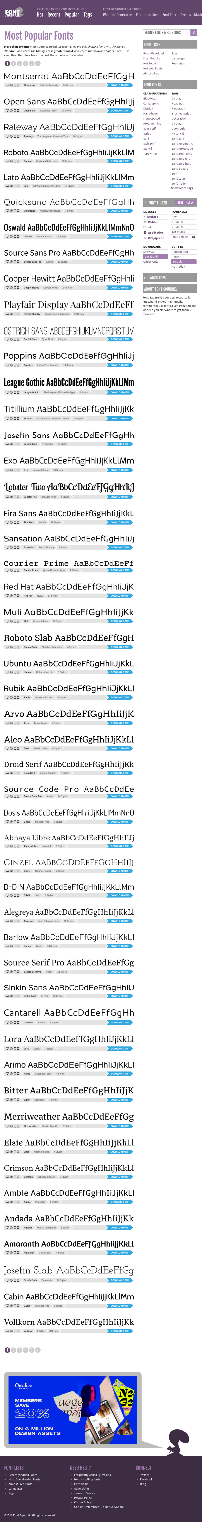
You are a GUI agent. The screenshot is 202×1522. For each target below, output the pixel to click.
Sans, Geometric (182, 144)
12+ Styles (178, 232)
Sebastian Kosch (46, 1177)
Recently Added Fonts (23, 1475)
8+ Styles (177, 227)
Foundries (178, 64)
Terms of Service (84, 1493)
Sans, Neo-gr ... (181, 159)
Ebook (147, 227)
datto (37, 895)
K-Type (44, 996)
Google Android (48, 773)
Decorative (179, 119)
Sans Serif (149, 129)
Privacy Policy (83, 1498)
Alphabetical (180, 252)
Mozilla (42, 522)
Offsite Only (150, 262)
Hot (40, 15)
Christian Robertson (46, 161)
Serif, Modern (180, 184)
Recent (54, 15)
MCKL (40, 596)
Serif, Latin (178, 179)
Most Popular (152, 59)
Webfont (151, 222)
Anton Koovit (40, 723)
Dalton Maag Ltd (44, 672)
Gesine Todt (45, 1253)
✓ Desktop (150, 217)
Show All (149, 252)
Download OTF (120, 85)
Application (153, 233)
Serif (146, 139)
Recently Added (153, 54)
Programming (152, 124)
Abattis (41, 1022)
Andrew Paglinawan (50, 211)
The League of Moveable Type (53, 136)
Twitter (144, 1475)
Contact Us (81, 1484)
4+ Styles (177, 222)
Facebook (146, 1480)
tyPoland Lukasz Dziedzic (46, 186)
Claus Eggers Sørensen (57, 314)
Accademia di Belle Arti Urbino (53, 418)
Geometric (178, 129)
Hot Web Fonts (153, 69)
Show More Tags (182, 188)
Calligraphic (151, 104)
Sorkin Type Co (50, 1126)
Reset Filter (185, 202)
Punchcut (40, 1202)
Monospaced (151, 119)
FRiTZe (41, 1331)
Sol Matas (39, 1100)
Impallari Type (48, 497)
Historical (178, 134)
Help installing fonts (87, 1480)
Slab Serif (149, 144)
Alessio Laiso (40, 748)
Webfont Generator (117, 14)
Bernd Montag (46, 547)
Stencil (147, 149)
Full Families (180, 237)
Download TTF (120, 111)
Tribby (39, 946)
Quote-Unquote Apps (54, 570)
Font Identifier (147, 14)
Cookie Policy (83, 1502)
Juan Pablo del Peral (48, 921)
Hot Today (150, 64)
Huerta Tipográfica (46, 1228)
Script (147, 134)
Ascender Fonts (48, 111)
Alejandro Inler (41, 1152)
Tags (88, 15)
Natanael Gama (40, 470)
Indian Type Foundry (48, 365)
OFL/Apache (153, 238)
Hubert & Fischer (43, 697)
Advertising (81, 1489)
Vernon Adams (44, 236)
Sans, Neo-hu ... (181, 164)
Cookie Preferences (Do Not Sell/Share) (99, 1507)
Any (174, 217)
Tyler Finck (47, 339)
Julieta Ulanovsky (49, 85)
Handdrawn (151, 114)
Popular (72, 15)
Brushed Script (181, 114)
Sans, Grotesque (182, 149)
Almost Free (151, 74)
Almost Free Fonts (20, 1484)
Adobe (49, 262)
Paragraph (178, 109)
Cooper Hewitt (50, 288)
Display (148, 109)
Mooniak (47, 846)
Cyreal (36, 1049)
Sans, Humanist (182, 154)
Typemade (47, 444)
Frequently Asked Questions (92, 1475)
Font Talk (169, 14)
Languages (179, 59)
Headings (178, 104)
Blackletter (150, 99)
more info (149, 314)
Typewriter (150, 154)
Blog (143, 1484)
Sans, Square (180, 169)
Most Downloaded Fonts (24, 1480)
